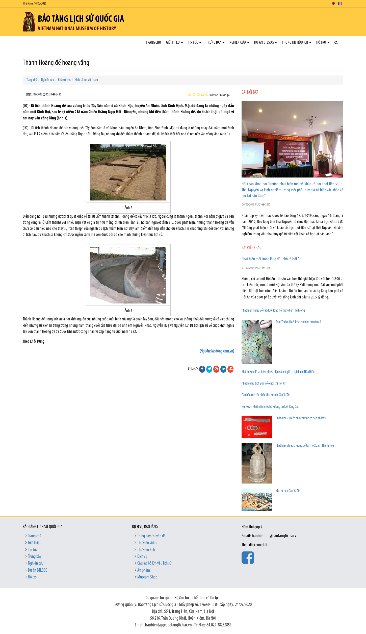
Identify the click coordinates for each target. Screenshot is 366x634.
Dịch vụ (142, 556)
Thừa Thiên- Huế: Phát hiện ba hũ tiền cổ (298, 322)
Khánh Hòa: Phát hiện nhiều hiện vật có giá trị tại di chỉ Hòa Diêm (278, 372)
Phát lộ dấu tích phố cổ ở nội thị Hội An (264, 384)
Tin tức (194, 42)
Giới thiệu (174, 42)
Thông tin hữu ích (296, 42)
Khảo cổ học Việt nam (86, 80)
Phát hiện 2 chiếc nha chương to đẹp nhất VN (301, 418)
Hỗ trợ (322, 42)
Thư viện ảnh (146, 549)
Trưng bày (215, 42)
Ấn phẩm (143, 570)
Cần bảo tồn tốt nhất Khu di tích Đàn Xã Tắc (266, 395)
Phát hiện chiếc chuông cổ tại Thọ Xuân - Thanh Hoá (305, 446)
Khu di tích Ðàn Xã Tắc (288, 491)
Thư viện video (147, 543)
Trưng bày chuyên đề (151, 536)
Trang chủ (153, 42)
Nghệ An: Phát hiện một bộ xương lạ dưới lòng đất (270, 407)
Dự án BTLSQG (265, 42)
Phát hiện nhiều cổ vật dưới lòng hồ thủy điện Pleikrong (273, 311)
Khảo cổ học (64, 80)
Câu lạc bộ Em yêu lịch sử (154, 563)
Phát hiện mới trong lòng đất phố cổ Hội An (271, 259)
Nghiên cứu (239, 42)
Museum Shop (147, 577)
